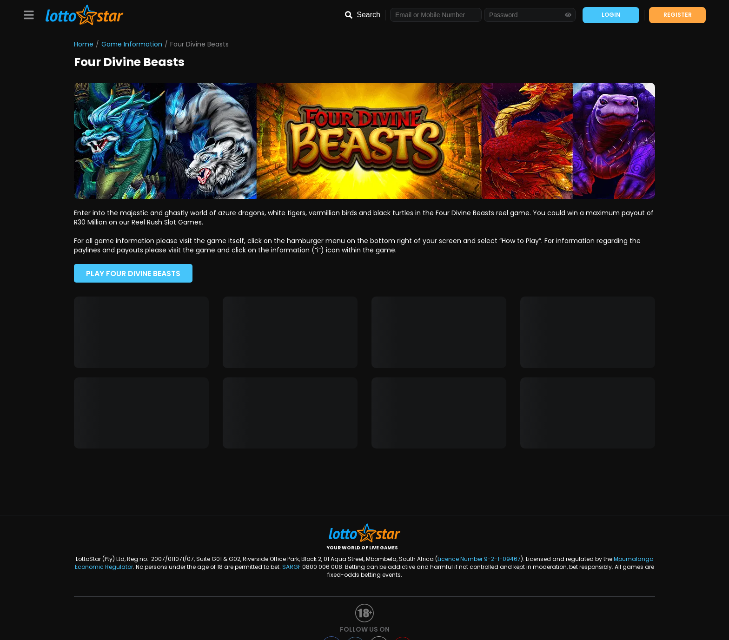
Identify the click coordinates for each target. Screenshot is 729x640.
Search (368, 15)
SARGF (291, 567)
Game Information (131, 44)
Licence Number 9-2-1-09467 (479, 559)
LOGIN (611, 15)
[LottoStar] (79, 15)
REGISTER (677, 15)
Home (83, 44)
